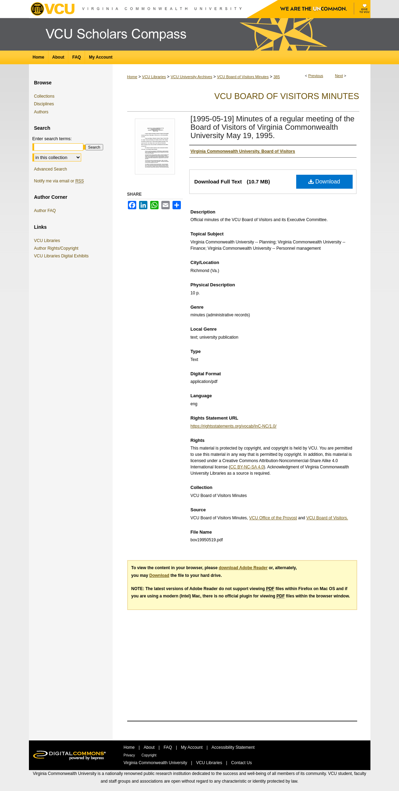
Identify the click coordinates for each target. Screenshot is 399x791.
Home (132, 77)
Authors (41, 112)
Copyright (148, 755)
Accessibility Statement (233, 747)
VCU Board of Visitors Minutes (243, 77)
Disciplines (44, 103)
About (150, 747)
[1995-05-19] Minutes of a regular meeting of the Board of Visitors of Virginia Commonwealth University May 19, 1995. (273, 127)
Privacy (130, 755)
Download (324, 181)
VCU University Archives (191, 77)
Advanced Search (50, 169)
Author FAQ (45, 210)
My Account (192, 747)
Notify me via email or (59, 181)
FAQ (168, 747)
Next (339, 76)
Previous (315, 76)
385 (277, 77)
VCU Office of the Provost (273, 517)
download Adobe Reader (243, 567)
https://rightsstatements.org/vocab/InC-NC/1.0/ (234, 426)
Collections (44, 96)
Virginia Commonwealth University (156, 762)
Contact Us (241, 762)
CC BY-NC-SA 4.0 (247, 467)
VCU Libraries (154, 77)
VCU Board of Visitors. (327, 517)
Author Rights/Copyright (57, 248)
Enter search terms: (52, 138)
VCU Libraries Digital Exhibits (63, 256)
